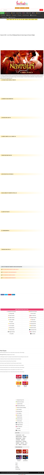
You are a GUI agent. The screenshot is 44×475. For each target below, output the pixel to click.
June (19, 19)
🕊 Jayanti (19, 15)
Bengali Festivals (19, 435)
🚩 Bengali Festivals (4, 17)
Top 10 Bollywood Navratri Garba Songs (10, 269)
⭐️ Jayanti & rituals (19, 402)
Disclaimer (17, 466)
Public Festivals (19, 440)
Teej (16, 443)
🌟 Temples (13, 12)
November (32, 19)
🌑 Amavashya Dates (32, 328)
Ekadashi (24, 435)
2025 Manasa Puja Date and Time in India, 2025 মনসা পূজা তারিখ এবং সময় (11, 368)
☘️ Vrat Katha (3, 15)
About (16, 463)
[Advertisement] (22, 26)
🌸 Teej (33, 12)
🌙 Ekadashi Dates (11, 326)
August (23, 19)
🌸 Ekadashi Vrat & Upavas (11, 310)
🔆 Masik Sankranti (32, 320)
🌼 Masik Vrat (38, 12)
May (17, 19)
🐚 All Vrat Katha (33, 312)
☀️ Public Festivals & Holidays (21, 406)
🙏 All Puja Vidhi (11, 312)
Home (16, 462)
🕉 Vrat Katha (32, 332)
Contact (16, 465)
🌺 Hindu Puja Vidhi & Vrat (20, 404)
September (26, 19)
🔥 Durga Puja (32, 318)
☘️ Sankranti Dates (32, 326)
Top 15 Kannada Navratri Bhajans (9, 277)
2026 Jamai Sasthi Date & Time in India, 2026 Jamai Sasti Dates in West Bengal (12, 351)
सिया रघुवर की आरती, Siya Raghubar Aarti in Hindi (7, 353)
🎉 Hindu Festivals (11, 314)
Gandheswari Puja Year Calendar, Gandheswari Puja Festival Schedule (10, 358)
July (21, 19)
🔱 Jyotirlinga (19, 12)
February (11, 19)
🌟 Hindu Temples (11, 318)
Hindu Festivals (18, 437)
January (8, 19)
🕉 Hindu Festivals (33, 15)
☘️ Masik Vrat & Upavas (20, 401)
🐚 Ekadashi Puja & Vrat (20, 399)
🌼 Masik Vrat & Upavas (33, 310)
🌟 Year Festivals (11, 322)
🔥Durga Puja (7, 12)
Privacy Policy (17, 468)
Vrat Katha (24, 443)
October (30, 19)
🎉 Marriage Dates (33, 322)
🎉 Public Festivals (26, 15)
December (36, 19)
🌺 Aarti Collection (33, 314)
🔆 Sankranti (14, 15)
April (15, 19)
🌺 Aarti (24, 12)
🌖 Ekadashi (9, 15)
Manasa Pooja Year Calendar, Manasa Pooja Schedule (8, 360)
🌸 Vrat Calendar (11, 324)
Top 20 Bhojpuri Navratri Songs (8, 274)
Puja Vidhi (24, 440)
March (13, 19)
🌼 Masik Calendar (33, 324)
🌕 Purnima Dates (11, 328)
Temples (20, 443)
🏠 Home (2, 12)
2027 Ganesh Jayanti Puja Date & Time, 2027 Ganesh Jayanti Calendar (10, 362)
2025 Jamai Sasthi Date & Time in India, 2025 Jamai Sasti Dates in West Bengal (12, 366)
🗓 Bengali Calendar (12, 17)
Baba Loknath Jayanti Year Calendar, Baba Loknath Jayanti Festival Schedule (12, 364)
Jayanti (23, 437)
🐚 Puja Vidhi (29, 12)
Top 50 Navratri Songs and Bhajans (9, 271)
